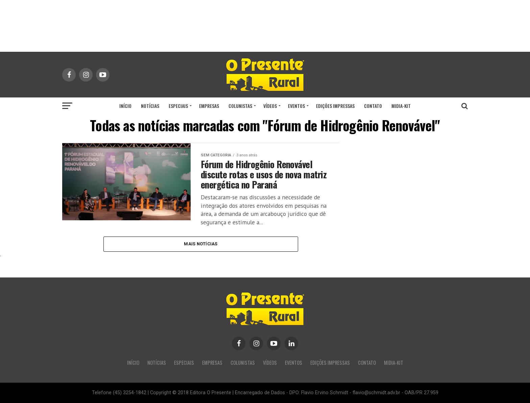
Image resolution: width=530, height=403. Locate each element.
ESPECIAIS (178, 105)
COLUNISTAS (240, 105)
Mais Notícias (200, 243)
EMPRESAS (209, 105)
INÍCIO (125, 105)
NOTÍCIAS (150, 105)
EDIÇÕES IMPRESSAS (335, 105)
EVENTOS (296, 105)
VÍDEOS (270, 105)
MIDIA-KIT (401, 105)
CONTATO (373, 105)
